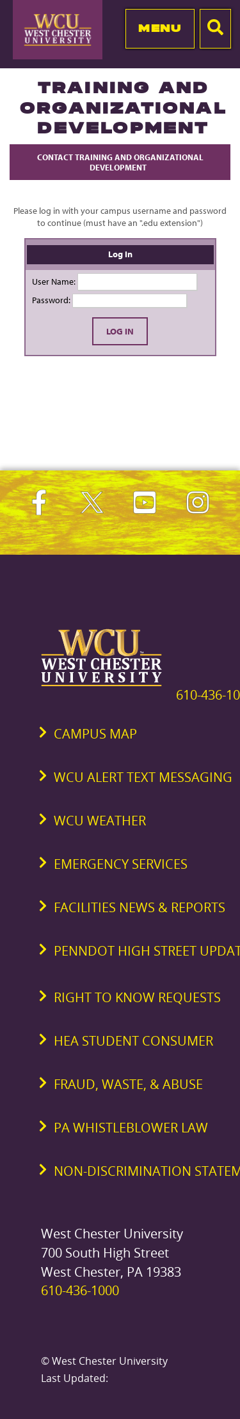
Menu (159, 28)
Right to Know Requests (137, 997)
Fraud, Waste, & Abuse (128, 1084)
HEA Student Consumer (133, 1040)
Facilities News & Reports (139, 907)
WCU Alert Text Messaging (143, 777)
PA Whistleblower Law (131, 1127)
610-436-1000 (80, 1290)
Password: (51, 300)
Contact (120, 162)
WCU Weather (100, 820)
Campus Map (95, 733)
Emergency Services (121, 864)
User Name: (54, 281)
